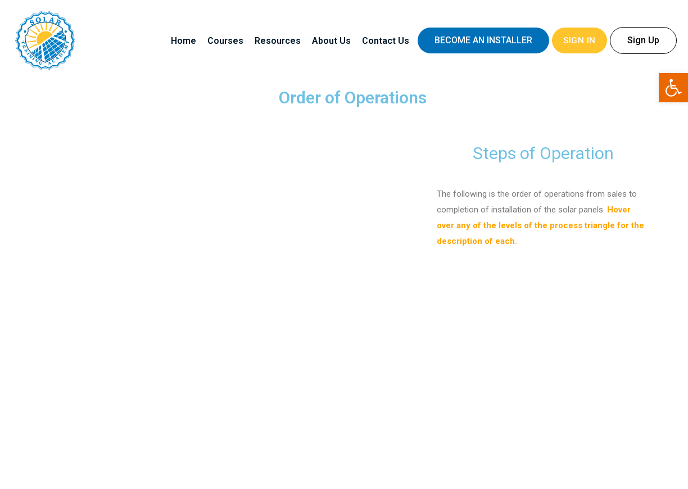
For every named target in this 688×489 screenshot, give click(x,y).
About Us (331, 40)
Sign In (579, 40)
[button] (483, 40)
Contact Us (385, 40)
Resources (278, 40)
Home (183, 40)
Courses (225, 40)
